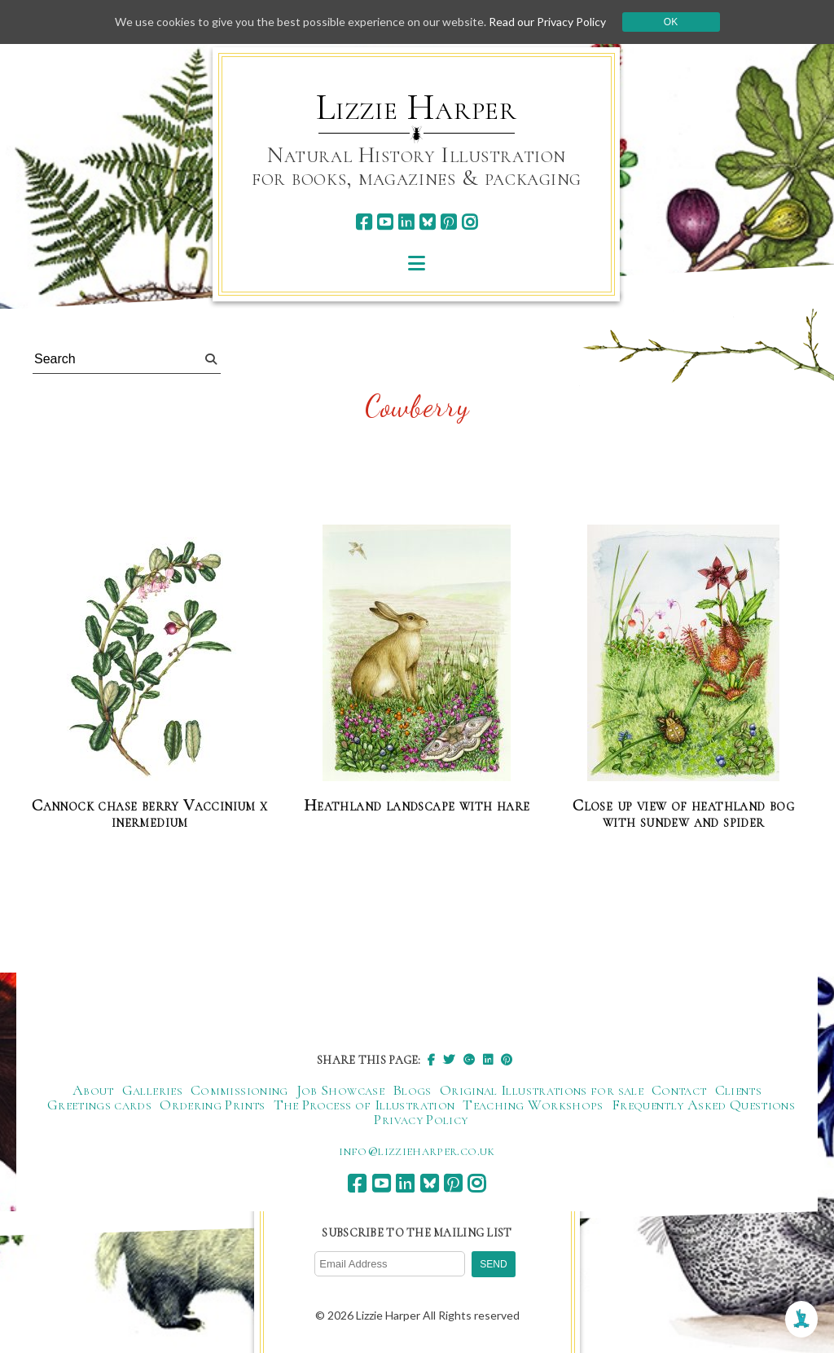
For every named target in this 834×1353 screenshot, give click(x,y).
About (93, 1090)
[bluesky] (427, 222)
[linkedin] (406, 222)
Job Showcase (340, 1090)
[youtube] (385, 222)
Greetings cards (99, 1105)
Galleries (152, 1090)
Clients (738, 1090)
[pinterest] (448, 222)
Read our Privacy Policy (547, 22)
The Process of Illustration (364, 1105)
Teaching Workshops (533, 1105)
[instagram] (469, 222)
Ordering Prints (212, 1105)
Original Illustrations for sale (541, 1090)
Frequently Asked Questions (703, 1105)
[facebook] (363, 222)
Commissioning (239, 1090)
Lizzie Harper (416, 108)
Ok (671, 22)
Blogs (412, 1090)
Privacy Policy (420, 1119)
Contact (679, 1090)
